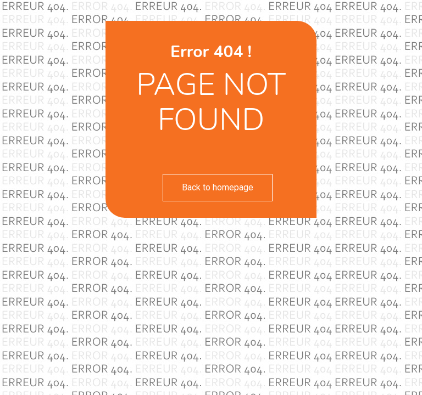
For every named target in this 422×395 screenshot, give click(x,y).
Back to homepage (217, 187)
